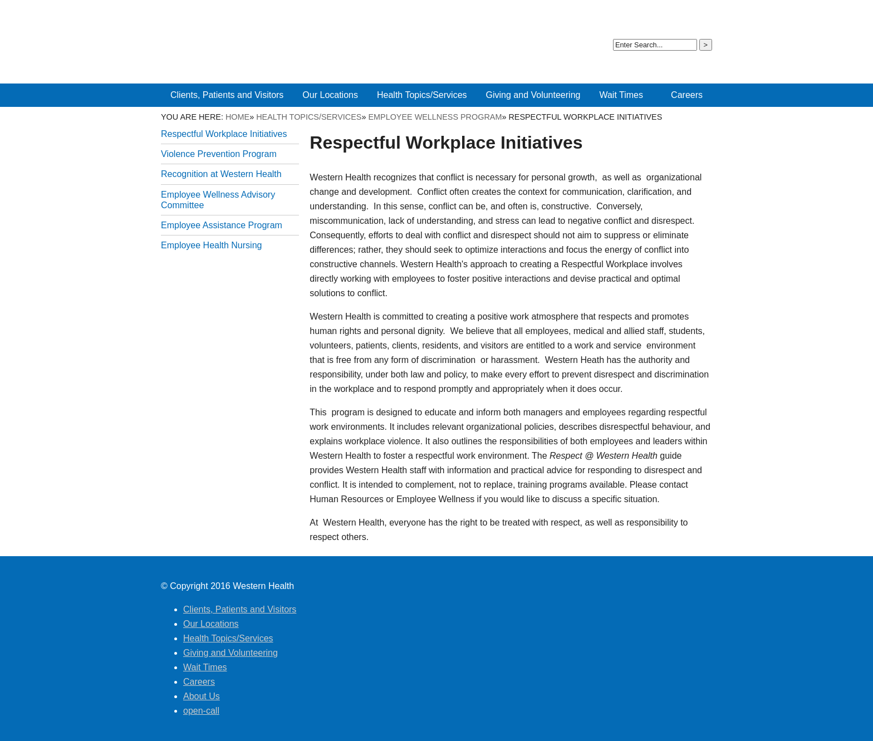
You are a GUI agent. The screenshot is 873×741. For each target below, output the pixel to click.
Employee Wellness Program (435, 116)
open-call (689, 16)
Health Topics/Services (308, 116)
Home (237, 116)
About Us (649, 16)
